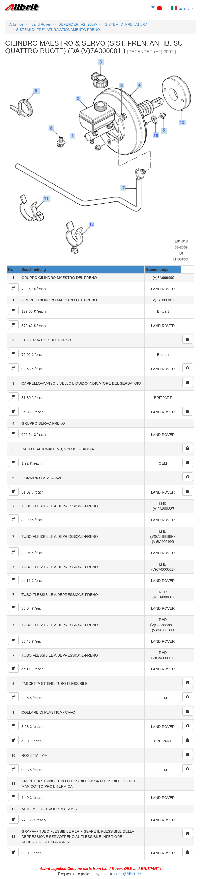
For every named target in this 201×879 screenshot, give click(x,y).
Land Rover (40, 24)
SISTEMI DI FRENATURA (126, 24)
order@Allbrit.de (127, 874)
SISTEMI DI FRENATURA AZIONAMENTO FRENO (58, 29)
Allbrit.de (16, 24)
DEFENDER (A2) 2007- (77, 24)
